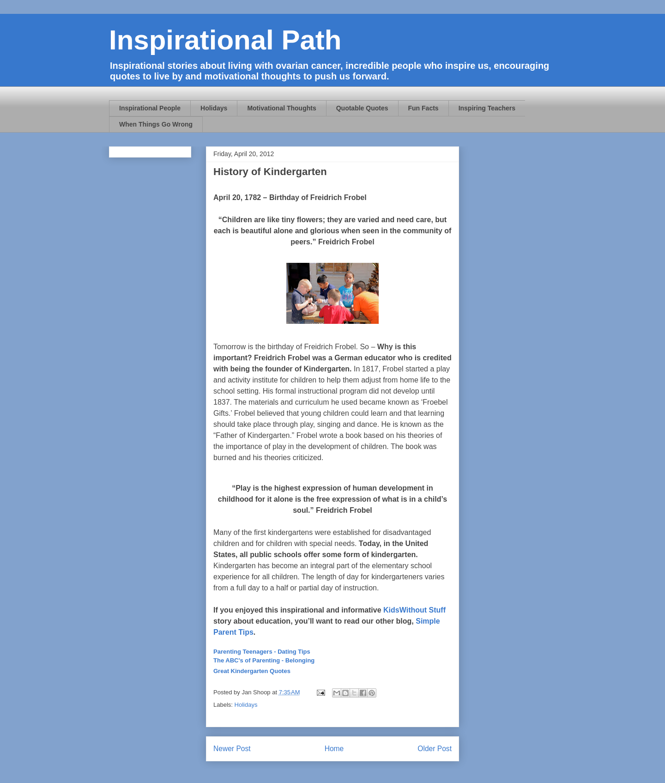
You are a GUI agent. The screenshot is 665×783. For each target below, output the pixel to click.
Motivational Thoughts (281, 108)
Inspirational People (150, 108)
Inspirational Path (225, 39)
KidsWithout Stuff (414, 610)
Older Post (434, 749)
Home (334, 749)
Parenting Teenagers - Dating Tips (261, 651)
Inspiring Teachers (487, 108)
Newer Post (232, 749)
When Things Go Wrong (156, 124)
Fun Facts (423, 108)
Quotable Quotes (362, 108)
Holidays (213, 108)
